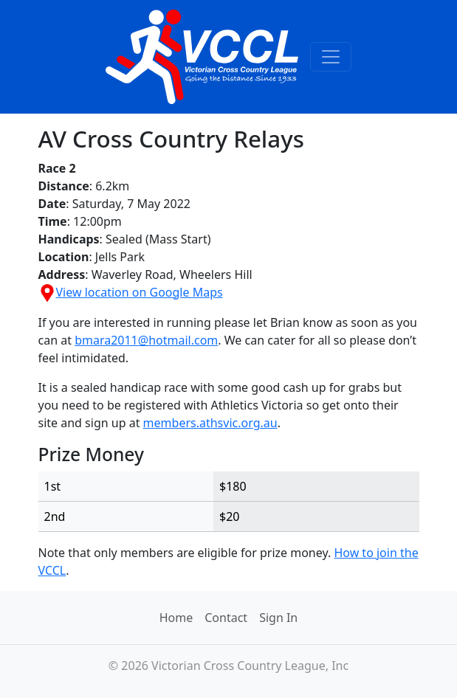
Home (176, 617)
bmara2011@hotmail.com (146, 340)
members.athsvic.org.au (210, 423)
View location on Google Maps (130, 292)
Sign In (278, 617)
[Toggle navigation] (330, 57)
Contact (226, 617)
